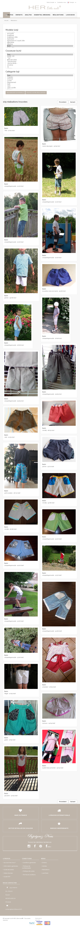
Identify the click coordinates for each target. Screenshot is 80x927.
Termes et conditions (29, 874)
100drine (40, 65)
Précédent (62, 102)
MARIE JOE (40, 56)
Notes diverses (8, 873)
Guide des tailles (9, 869)
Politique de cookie (28, 871)
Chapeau (40, 77)
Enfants (44, 862)
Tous (40, 54)
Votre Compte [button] (51, 2)
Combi (40, 81)
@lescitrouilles (40, 60)
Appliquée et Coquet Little (40, 41)
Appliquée (40, 39)
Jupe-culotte (40, 88)
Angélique (40, 35)
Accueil (6, 20)
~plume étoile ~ (40, 63)
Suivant (72, 102)
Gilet (40, 84)
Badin (40, 46)
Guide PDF (7, 876)
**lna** (40, 58)
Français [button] (72, 2)
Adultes (44, 866)
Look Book (45, 873)
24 (40, 67)
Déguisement (40, 82)
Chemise (40, 79)
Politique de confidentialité (26, 867)
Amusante (40, 34)
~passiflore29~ (40, 61)
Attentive (40, 44)
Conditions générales (29, 862)
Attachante (40, 42)
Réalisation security (38, 919)
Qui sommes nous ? (10, 862)
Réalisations (14, 20)
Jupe (40, 86)
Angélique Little (40, 37)
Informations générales (11, 866)
